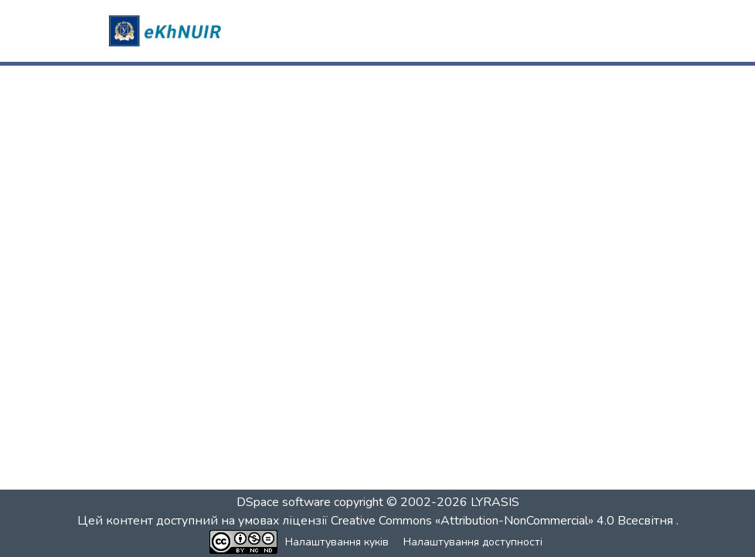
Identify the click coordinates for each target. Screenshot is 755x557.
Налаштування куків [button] (337, 542)
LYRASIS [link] (495, 502)
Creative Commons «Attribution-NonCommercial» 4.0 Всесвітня (503, 520)
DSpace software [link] (283, 502)
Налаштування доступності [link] (472, 542)
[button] (167, 30)
